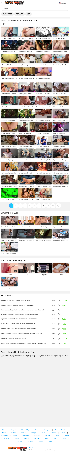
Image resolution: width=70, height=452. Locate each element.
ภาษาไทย (23, 422)
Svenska (30, 431)
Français (33, 422)
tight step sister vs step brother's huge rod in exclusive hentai (18, 328)
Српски (47, 425)
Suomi (15, 425)
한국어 (43, 422)
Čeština (57, 425)
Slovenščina (25, 425)
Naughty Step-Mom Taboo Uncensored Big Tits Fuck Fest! (17, 305)
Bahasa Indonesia (60, 419)
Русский (40, 431)
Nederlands (4, 425)
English (17, 428)
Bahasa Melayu (25, 419)
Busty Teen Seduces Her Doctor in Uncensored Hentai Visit (18, 323)
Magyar (67, 425)
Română (20, 431)
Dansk (37, 419)
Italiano (26, 428)
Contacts (30, 442)
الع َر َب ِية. (7, 428)
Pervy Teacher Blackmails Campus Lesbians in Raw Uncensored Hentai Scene (23, 343)
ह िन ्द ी (13, 419)
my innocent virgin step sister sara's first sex (13, 338)
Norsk (4, 422)
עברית (46, 428)
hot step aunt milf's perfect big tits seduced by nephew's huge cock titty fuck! (22, 310)
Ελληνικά (53, 422)
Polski (64, 428)
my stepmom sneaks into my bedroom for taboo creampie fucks (19, 318)
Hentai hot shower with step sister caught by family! (15, 300)
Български (47, 419)
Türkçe (55, 428)
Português (37, 428)
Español (50, 431)
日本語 (63, 422)
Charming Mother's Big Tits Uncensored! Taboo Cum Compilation (19, 314)
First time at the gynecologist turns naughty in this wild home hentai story (21, 333)
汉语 (3, 419)
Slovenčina (37, 425)
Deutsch (13, 422)
